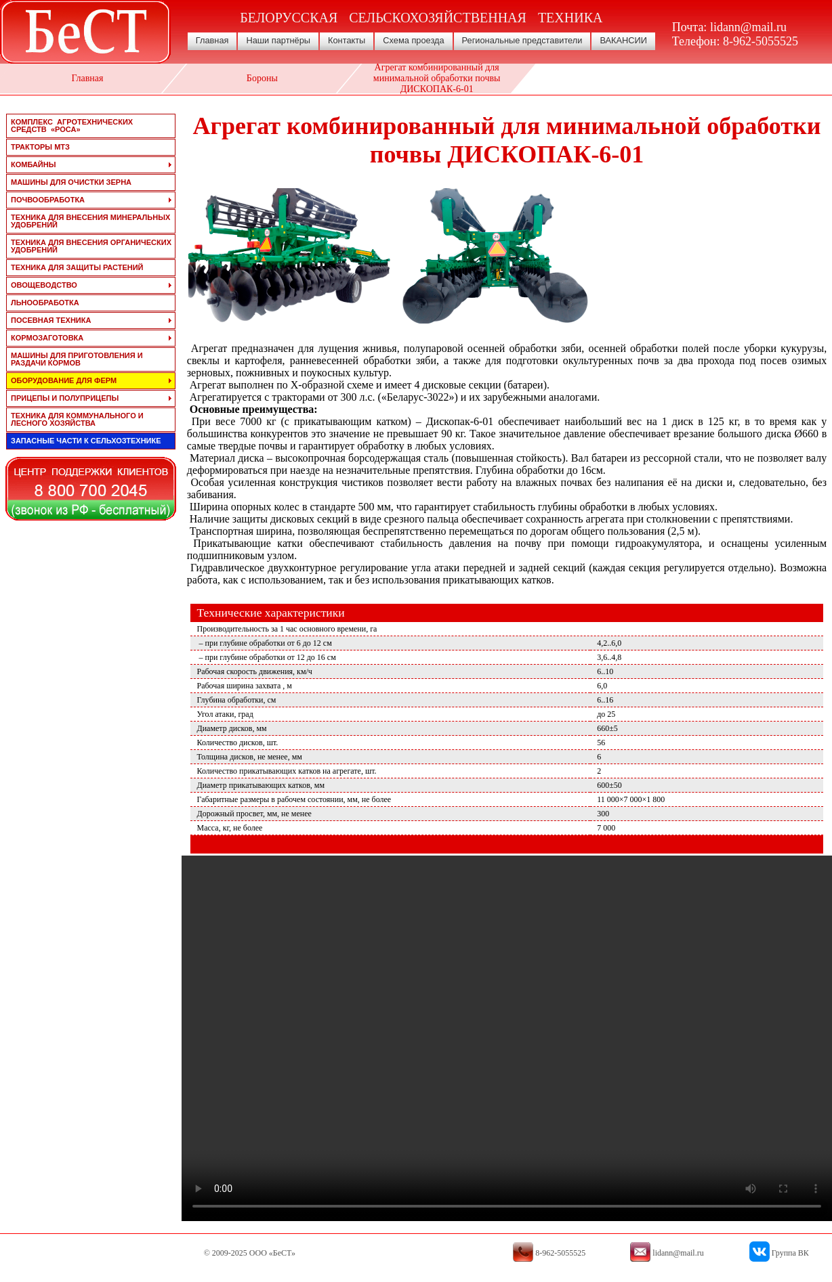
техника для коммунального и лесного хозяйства (77, 419)
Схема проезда (413, 40)
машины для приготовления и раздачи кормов (77, 359)
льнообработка (45, 303)
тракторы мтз (40, 147)
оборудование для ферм (64, 380)
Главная (212, 40)
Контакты (346, 40)
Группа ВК (790, 1253)
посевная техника (51, 320)
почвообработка (48, 200)
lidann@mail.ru (748, 27)
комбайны (33, 164)
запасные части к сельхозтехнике (86, 441)
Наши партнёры (278, 40)
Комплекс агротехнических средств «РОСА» (72, 125)
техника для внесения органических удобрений (91, 246)
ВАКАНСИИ (623, 40)
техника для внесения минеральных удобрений (90, 221)
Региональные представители (522, 40)
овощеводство (44, 285)
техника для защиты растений (77, 267)
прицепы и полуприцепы (65, 398)
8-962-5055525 (760, 41)
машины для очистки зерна (71, 182)
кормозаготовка (47, 338)
